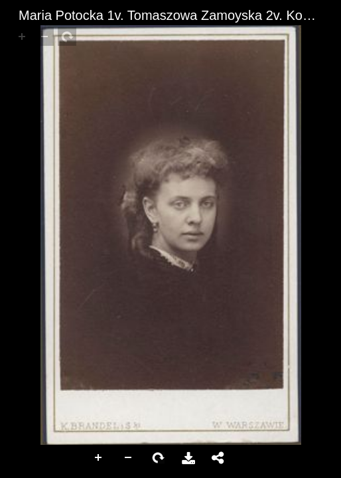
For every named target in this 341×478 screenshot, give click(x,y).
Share (218, 458)
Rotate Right (159, 458)
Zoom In (99, 458)
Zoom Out (129, 458)
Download (188, 458)
